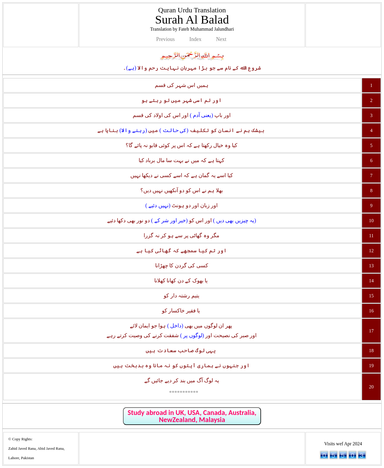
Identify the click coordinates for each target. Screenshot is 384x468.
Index (195, 39)
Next (221, 39)
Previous (165, 39)
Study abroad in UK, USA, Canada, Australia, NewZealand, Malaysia (192, 416)
